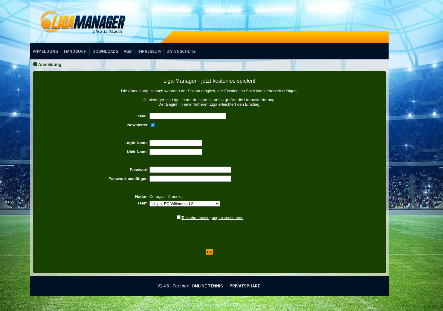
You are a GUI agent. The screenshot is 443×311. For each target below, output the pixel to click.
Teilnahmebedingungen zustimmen (212, 217)
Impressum (149, 51)
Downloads (105, 51)
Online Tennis (207, 286)
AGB (128, 51)
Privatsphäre (245, 286)
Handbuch (75, 51)
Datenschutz (181, 51)
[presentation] (209, 234)
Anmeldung (45, 51)
